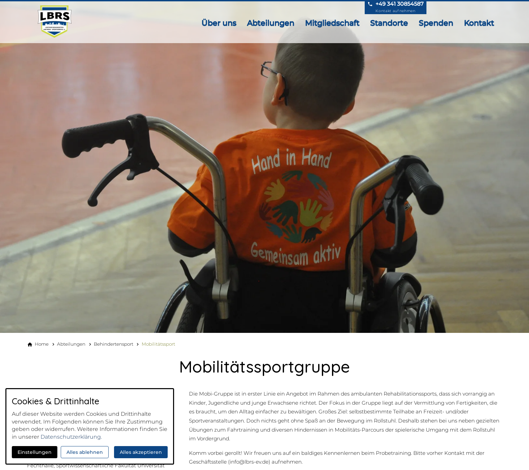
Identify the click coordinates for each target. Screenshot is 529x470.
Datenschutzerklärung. (71, 437)
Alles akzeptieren (141, 452)
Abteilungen (270, 23)
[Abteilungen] (71, 344)
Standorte (389, 23)
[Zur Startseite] (56, 21)
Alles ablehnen (84, 452)
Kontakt (479, 23)
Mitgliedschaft (332, 23)
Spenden (436, 23)
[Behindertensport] (113, 344)
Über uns (218, 23)
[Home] (42, 344)
